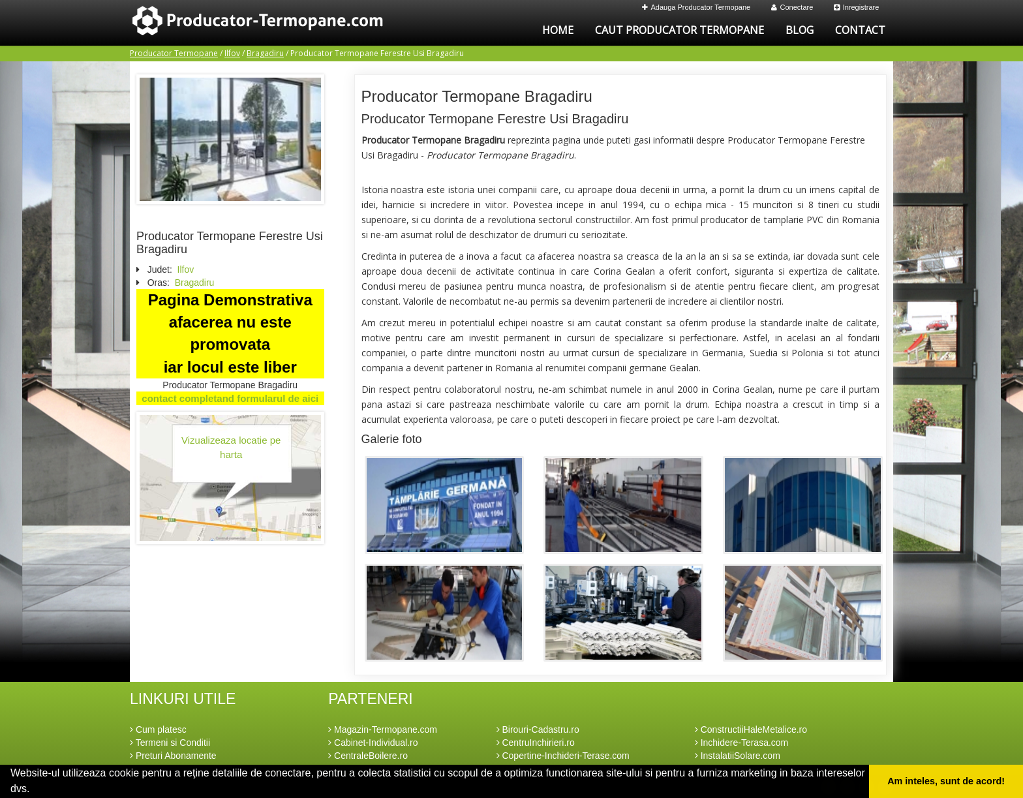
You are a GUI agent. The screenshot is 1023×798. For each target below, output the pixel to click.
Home (557, 30)
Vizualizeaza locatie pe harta (231, 447)
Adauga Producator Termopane (696, 7)
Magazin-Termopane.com (382, 729)
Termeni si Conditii (170, 742)
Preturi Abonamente (173, 755)
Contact (860, 30)
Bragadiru (265, 53)
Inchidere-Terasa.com (742, 742)
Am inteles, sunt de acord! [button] (946, 781)
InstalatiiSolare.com (737, 755)
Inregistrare (856, 7)
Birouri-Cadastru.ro (537, 729)
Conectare (792, 7)
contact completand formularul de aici (230, 398)
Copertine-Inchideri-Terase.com (563, 755)
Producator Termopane (174, 53)
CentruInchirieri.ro (535, 742)
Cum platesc (158, 729)
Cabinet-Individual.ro (373, 742)
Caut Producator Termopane (679, 30)
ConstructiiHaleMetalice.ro (751, 729)
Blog (800, 30)
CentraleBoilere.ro (368, 755)
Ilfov (232, 53)
